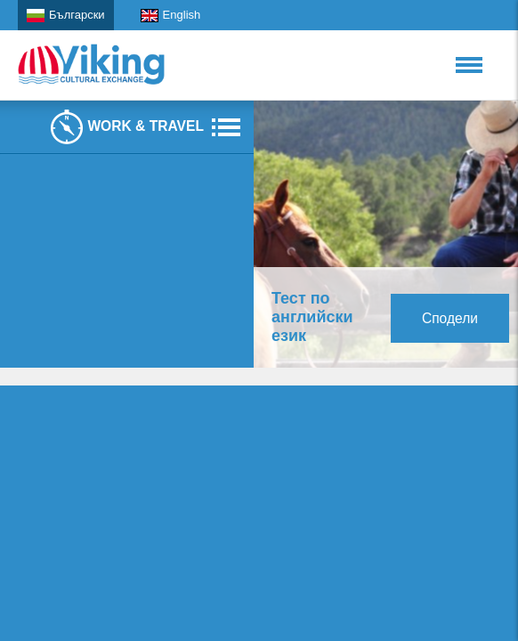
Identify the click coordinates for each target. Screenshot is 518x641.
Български (66, 15)
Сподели (450, 318)
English (171, 15)
